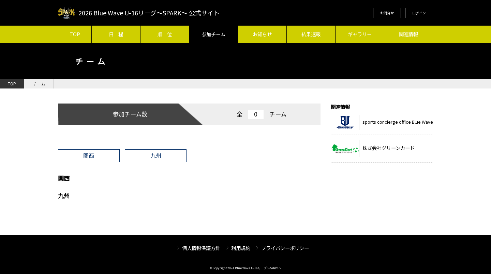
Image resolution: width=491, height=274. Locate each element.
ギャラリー (360, 34)
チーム (39, 83)
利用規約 (240, 247)
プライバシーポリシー (285, 247)
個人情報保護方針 (201, 247)
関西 (88, 156)
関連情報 (408, 34)
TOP (75, 34)
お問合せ (387, 12)
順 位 (165, 34)
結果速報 (311, 34)
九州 (155, 156)
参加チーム (213, 34)
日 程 (116, 34)
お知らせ (262, 34)
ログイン (419, 12)
